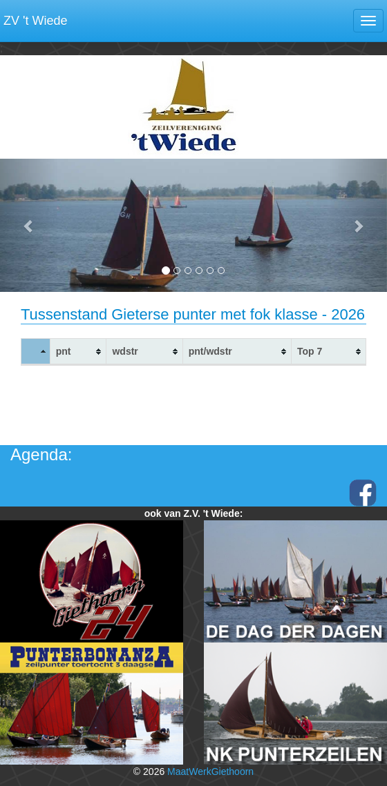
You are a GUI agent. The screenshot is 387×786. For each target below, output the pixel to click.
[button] (29, 225)
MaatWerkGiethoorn (210, 771)
